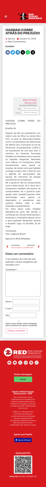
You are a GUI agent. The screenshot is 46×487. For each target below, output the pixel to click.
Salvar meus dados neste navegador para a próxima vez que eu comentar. (22, 324)
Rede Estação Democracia (30, 101)
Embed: (18, 113)
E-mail (9, 309)
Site (7, 315)
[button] (6, 16)
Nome (9, 302)
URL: (19, 109)
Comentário (11, 270)
